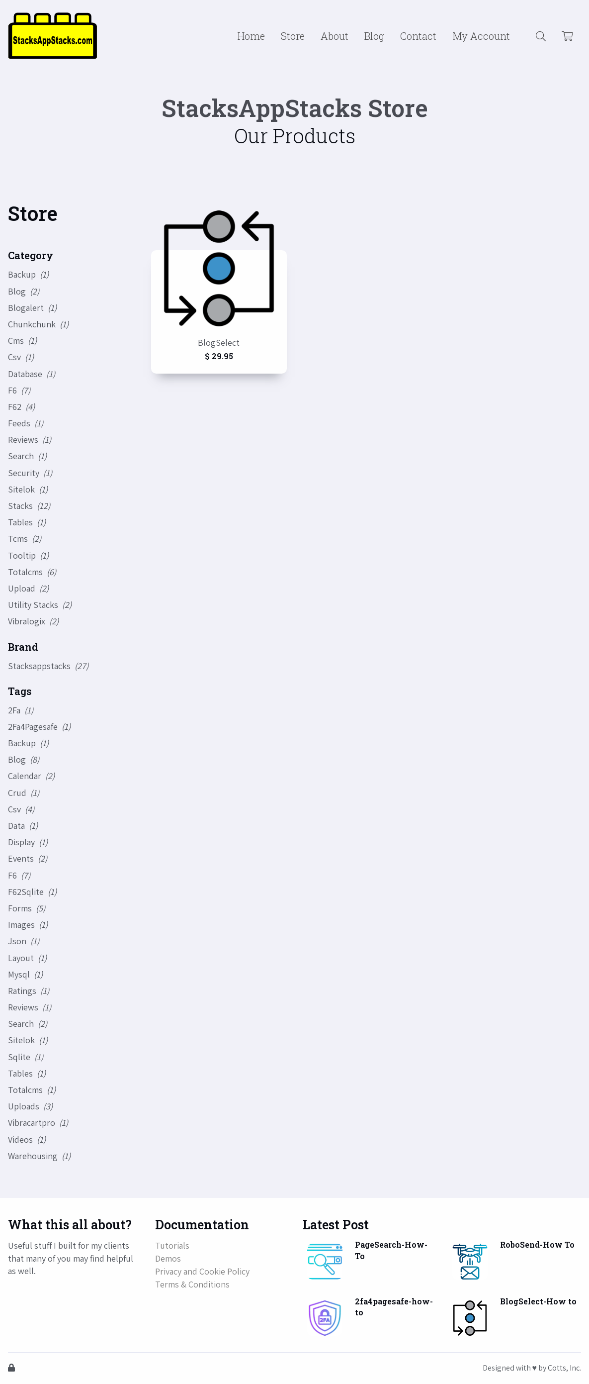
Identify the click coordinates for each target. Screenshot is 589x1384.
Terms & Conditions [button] (192, 1284)
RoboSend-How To (537, 1244)
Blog (374, 35)
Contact (418, 35)
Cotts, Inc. (564, 1368)
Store (293, 35)
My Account (481, 35)
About (334, 35)
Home (251, 35)
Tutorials (172, 1245)
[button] (541, 35)
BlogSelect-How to (538, 1301)
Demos (168, 1258)
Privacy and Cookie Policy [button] (202, 1271)
